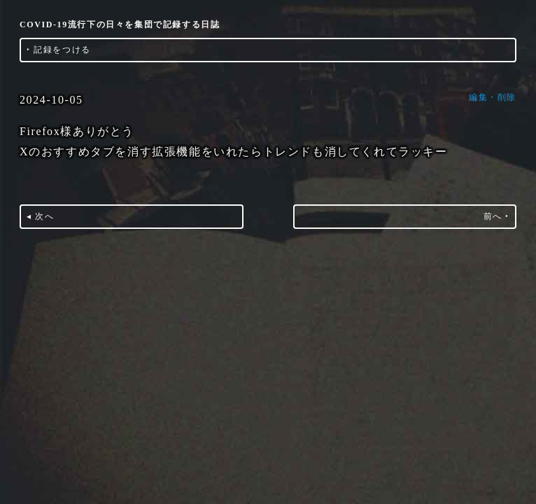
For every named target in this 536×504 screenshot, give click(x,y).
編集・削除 (492, 97)
